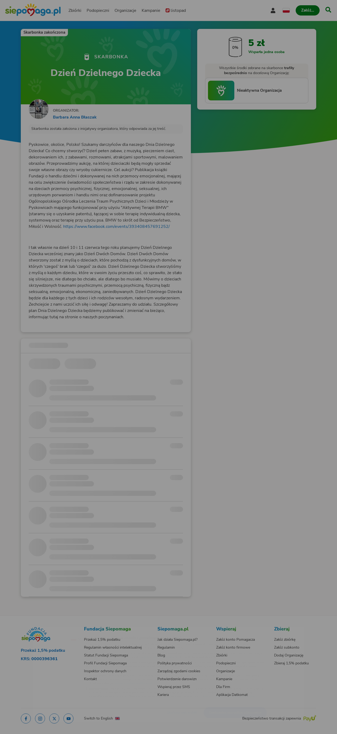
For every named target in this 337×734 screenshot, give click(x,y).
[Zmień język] (53, 630)
